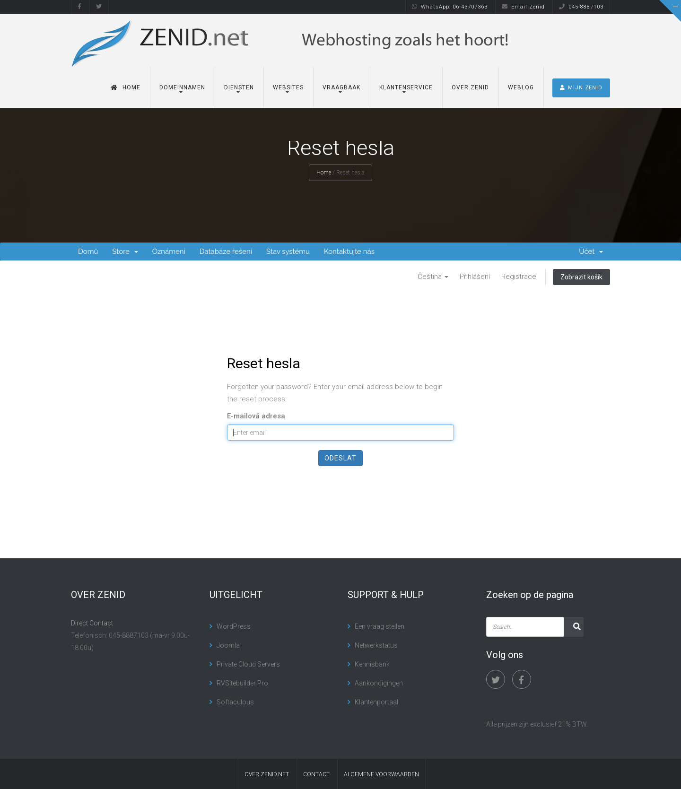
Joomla (228, 645)
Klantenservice (406, 86)
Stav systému (288, 251)
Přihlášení (475, 276)
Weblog (521, 86)
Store (125, 251)
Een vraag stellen (379, 626)
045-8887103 (581, 7)
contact (316, 774)
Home (125, 86)
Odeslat (340, 458)
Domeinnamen (182, 86)
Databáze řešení (226, 251)
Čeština (433, 276)
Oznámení (168, 251)
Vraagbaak (341, 86)
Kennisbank (372, 664)
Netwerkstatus (376, 645)
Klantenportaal (376, 702)
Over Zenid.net (266, 774)
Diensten (239, 86)
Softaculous (235, 702)
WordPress (234, 626)
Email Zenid (523, 7)
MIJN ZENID (581, 87)
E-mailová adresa (256, 416)
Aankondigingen (379, 683)
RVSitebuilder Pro (242, 683)
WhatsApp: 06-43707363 (450, 7)
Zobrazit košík (581, 277)
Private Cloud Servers (248, 664)
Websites (288, 86)
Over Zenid (470, 86)
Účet (591, 251)
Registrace (518, 276)
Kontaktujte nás (349, 251)
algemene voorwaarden (381, 774)
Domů (88, 251)
